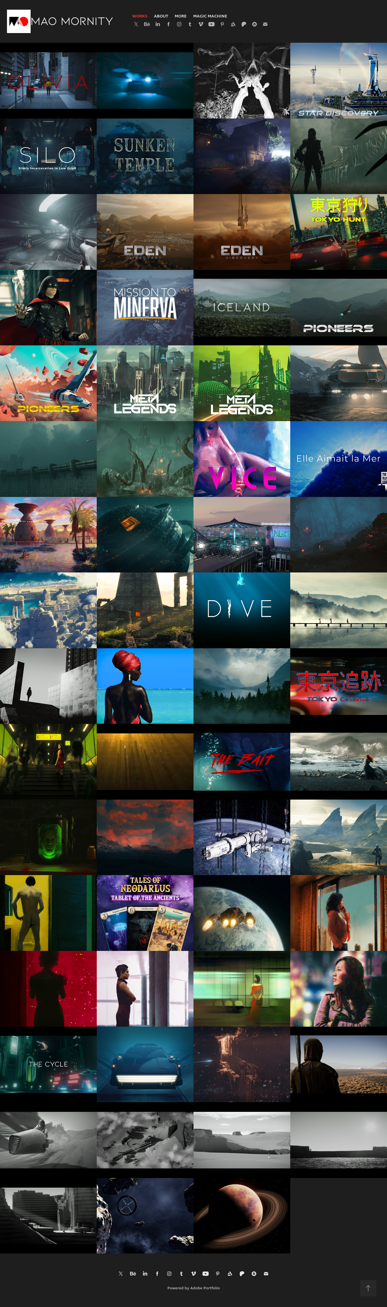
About (161, 16)
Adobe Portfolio (205, 1288)
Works (139, 16)
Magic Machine (210, 16)
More (181, 16)
